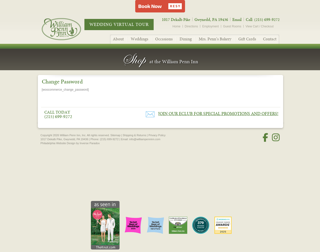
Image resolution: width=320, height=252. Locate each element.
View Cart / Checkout (260, 26)
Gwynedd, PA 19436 (211, 19)
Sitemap (115, 135)
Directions (191, 26)
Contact (269, 39)
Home (177, 26)
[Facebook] (265, 137)
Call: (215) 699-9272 (263, 19)
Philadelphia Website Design (58, 143)
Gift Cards (247, 39)
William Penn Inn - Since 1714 (67, 28)
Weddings (139, 39)
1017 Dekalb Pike (176, 19)
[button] (160, 6)
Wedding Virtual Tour (119, 24)
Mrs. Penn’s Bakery (215, 39)
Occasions (164, 39)
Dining (186, 39)
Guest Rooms (232, 26)
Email (237, 19)
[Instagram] (276, 137)
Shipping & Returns (134, 135)
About (118, 39)
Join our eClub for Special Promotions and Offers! (218, 114)
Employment (210, 26)
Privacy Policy (156, 135)
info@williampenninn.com (144, 139)
